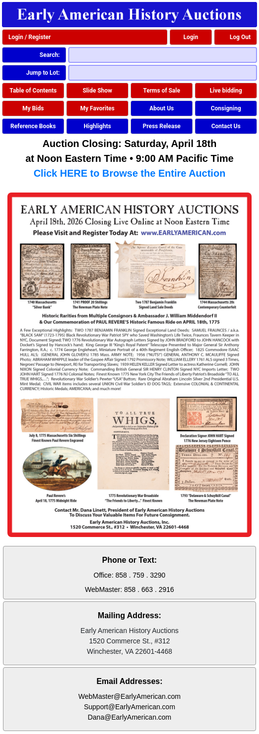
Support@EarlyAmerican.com (129, 707)
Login (190, 37)
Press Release (162, 126)
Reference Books (33, 126)
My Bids (32, 108)
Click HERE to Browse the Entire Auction (129, 173)
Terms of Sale (161, 90)
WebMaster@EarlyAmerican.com (130, 696)
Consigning (226, 108)
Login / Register (29, 37)
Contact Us (225, 126)
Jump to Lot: (43, 72)
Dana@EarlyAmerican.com (129, 717)
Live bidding (226, 90)
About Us (161, 108)
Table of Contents (32, 90)
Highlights (97, 126)
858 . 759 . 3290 (140, 575)
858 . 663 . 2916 (149, 589)
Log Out (240, 37)
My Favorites (97, 108)
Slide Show (97, 90)
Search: (50, 54)
